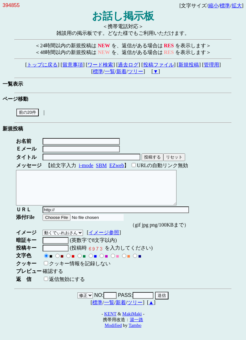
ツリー (135, 71)
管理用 (211, 64)
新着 (121, 71)
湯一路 (136, 326)
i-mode (86, 165)
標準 (225, 5)
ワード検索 (100, 64)
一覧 (110, 71)
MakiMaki (132, 320)
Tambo (135, 332)
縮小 (213, 5)
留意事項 (72, 64)
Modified (113, 332)
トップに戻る (42, 64)
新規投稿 (188, 64)
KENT (110, 320)
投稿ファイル (158, 64)
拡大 (237, 5)
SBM (101, 165)
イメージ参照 (105, 239)
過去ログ (128, 64)
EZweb (116, 165)
